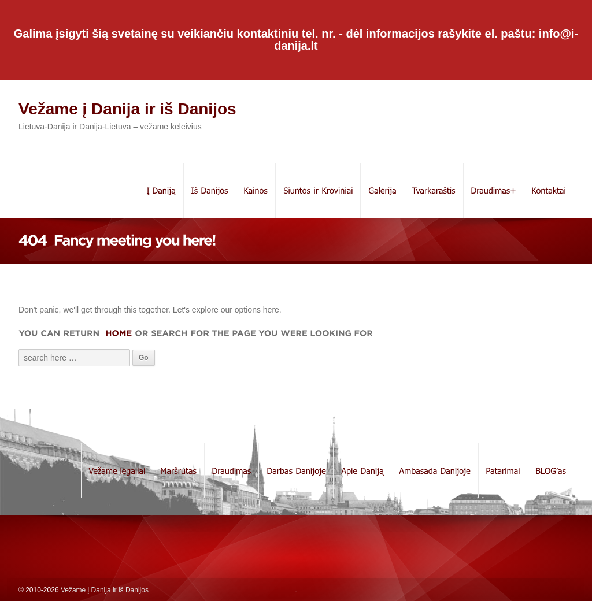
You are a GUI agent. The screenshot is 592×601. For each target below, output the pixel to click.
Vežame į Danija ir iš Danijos (127, 109)
